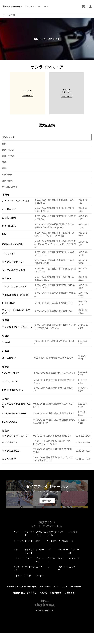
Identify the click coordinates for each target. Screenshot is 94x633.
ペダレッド (74, 558)
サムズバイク (9, 253)
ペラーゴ (62, 558)
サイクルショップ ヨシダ (15, 435)
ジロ (71, 541)
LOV (4, 234)
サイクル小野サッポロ (13, 270)
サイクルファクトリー (13, 261)
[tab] (47, 137)
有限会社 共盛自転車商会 (15, 294)
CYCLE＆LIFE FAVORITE (14, 413)
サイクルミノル (10, 381)
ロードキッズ (9, 209)
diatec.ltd (49, 610)
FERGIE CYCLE (9, 421)
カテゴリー (42, 6)
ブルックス (30, 558)
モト (49, 567)
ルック (72, 567)
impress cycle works (12, 243)
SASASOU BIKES (10, 373)
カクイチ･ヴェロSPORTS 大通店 (16, 311)
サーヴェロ (63, 541)
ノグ (49, 549)
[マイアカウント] (90, 6)
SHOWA (6, 342)
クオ (38, 541)
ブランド (29, 6)
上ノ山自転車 (9, 357)
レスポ (28, 576)
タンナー (40, 549)
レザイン (18, 576)
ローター (40, 576)
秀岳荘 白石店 (9, 217)
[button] (83, 6)
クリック (29, 541)
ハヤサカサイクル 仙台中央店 (16, 405)
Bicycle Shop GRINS (12, 389)
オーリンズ (19, 541)
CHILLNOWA (8, 303)
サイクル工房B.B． (12, 450)
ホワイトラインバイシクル (16, 201)
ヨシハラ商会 (9, 458)
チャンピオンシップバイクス (17, 326)
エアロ (61, 532)
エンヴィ (73, 532)
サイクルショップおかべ (14, 286)
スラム (17, 549)
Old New (6, 278)
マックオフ (30, 567)
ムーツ (39, 567)
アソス (17, 532)
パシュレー (63, 549)
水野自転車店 (9, 225)
